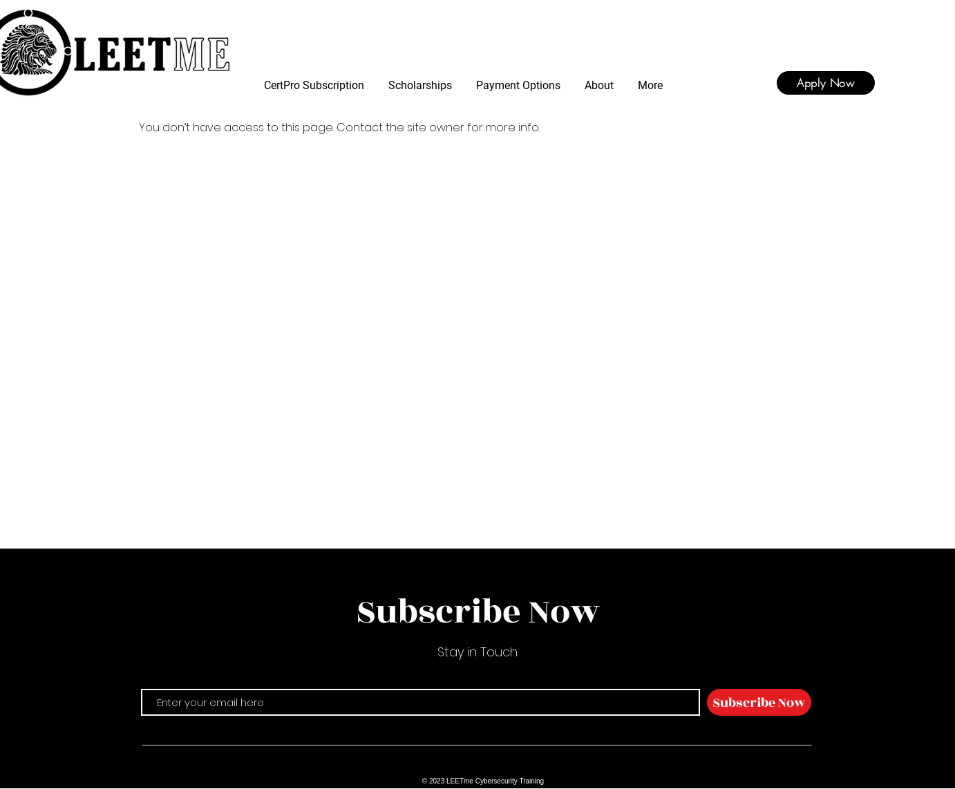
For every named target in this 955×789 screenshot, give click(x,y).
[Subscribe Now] (759, 702)
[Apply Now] (825, 83)
